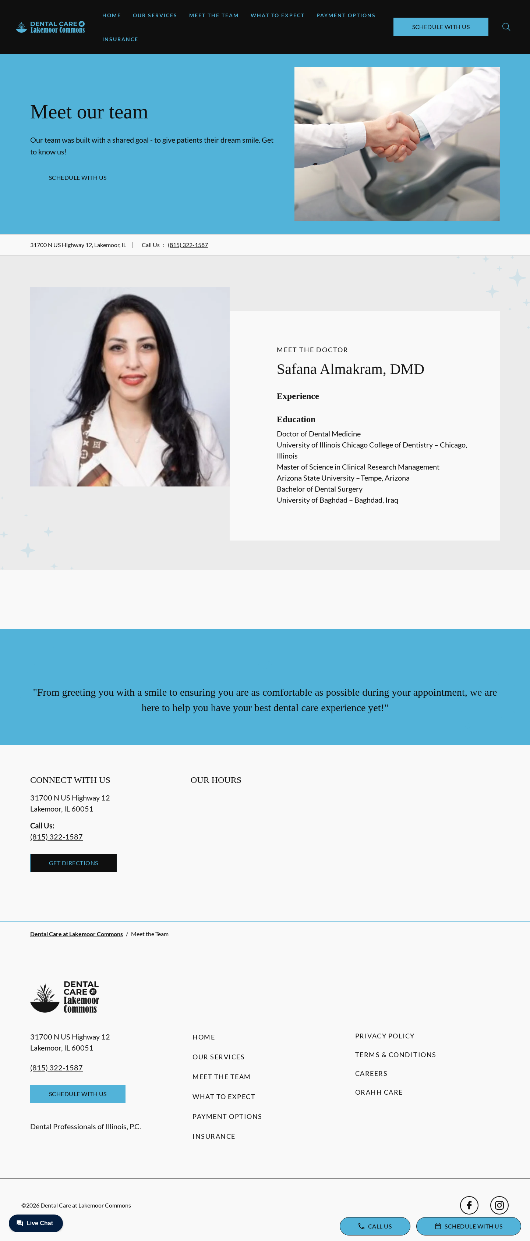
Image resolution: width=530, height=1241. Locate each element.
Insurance (120, 39)
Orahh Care (379, 1092)
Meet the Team (214, 15)
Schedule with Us (441, 26)
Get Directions (73, 862)
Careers (371, 1073)
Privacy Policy (385, 1036)
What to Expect (278, 15)
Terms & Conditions (396, 1055)
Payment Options (346, 15)
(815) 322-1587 (188, 244)
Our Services (155, 15)
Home (111, 15)
